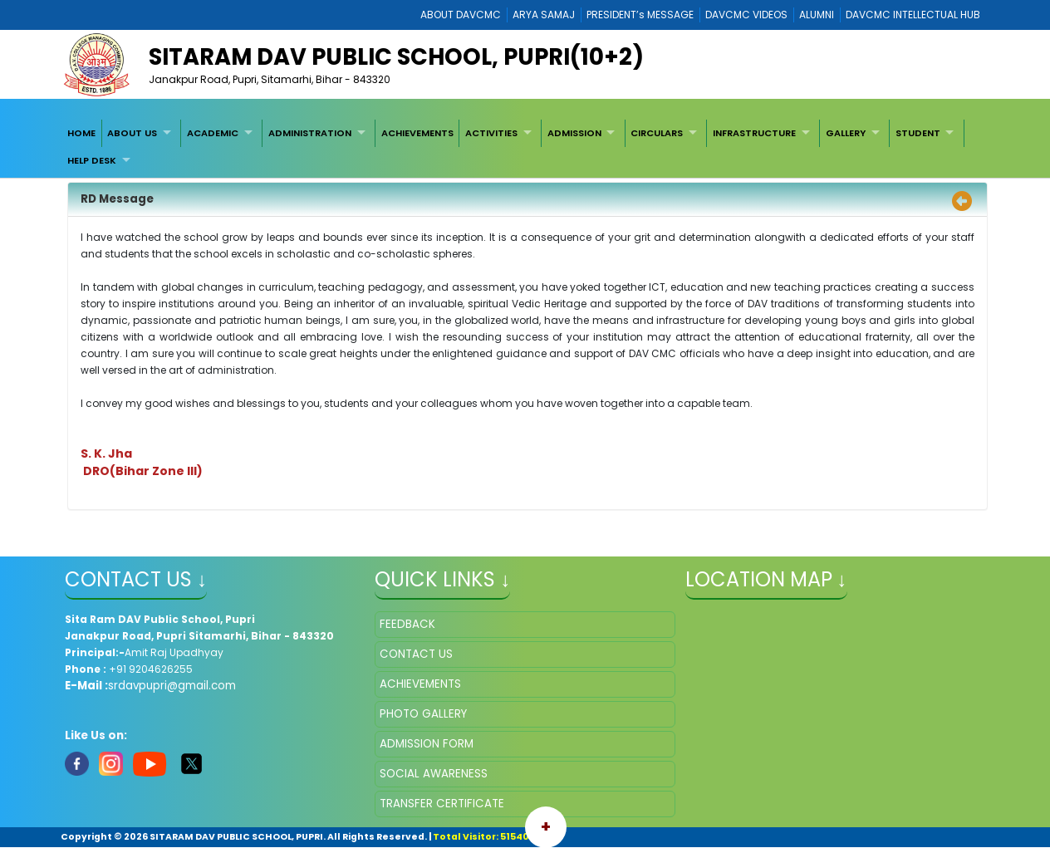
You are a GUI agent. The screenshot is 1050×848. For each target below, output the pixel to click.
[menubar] (525, 147)
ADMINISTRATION (309, 133)
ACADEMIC (212, 133)
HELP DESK (91, 160)
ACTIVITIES (491, 133)
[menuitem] (81, 133)
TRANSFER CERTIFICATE (442, 803)
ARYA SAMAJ (544, 14)
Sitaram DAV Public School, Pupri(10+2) (396, 57)
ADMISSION (574, 133)
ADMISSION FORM (426, 744)
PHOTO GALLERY (423, 714)
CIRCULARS (656, 133)
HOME (81, 133)
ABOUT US (132, 133)
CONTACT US (416, 654)
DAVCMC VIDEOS (746, 14)
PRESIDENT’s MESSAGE (640, 14)
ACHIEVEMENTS (417, 133)
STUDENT (917, 133)
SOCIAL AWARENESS (434, 774)
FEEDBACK (407, 624)
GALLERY (846, 133)
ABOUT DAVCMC (460, 14)
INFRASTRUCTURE (754, 133)
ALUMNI (816, 14)
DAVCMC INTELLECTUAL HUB (913, 14)
